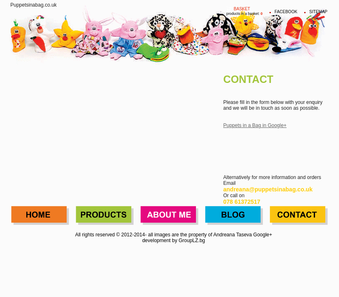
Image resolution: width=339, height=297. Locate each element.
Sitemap (318, 11)
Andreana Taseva (232, 235)
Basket (242, 9)
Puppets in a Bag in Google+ (254, 125)
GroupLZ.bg (192, 240)
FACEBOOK (286, 11)
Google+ (262, 235)
